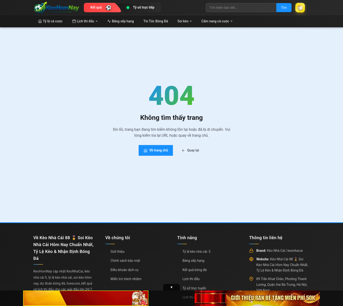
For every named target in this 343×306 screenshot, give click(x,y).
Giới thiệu (118, 251)
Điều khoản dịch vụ (124, 270)
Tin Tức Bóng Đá (155, 21)
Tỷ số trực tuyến (194, 288)
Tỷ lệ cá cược (50, 21)
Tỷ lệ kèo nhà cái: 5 (196, 251)
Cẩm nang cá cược (216, 21)
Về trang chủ (156, 150)
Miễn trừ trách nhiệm (126, 279)
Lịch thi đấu (85, 21)
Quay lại (190, 150)
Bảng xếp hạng (120, 21)
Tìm (284, 8)
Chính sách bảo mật (125, 260)
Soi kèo (184, 21)
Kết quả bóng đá (194, 270)
